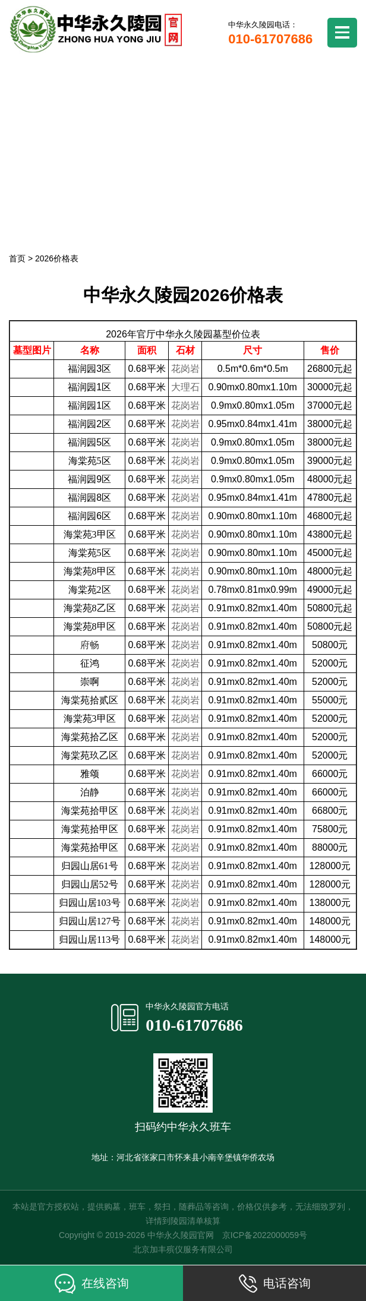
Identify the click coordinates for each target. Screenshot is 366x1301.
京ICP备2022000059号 (264, 1235)
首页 (17, 258)
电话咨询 (275, 1283)
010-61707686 (194, 1025)
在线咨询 (92, 1284)
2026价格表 (56, 258)
